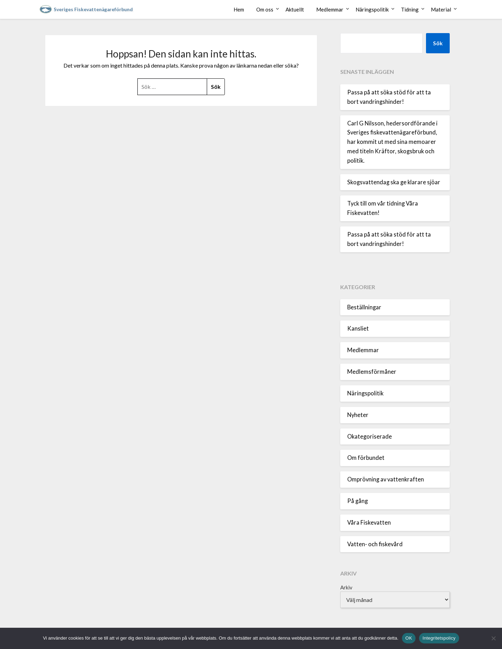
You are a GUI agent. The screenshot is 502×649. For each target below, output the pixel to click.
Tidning (410, 9)
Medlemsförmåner (371, 371)
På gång (357, 500)
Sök (438, 43)
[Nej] (493, 638)
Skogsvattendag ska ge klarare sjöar (393, 182)
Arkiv (346, 587)
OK (408, 638)
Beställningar (364, 307)
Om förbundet (366, 457)
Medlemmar (329, 9)
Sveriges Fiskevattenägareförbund (93, 9)
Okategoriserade (369, 436)
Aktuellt (295, 9)
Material (441, 9)
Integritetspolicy (439, 638)
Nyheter (357, 414)
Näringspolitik (372, 9)
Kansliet (358, 328)
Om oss (264, 9)
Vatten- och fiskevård (375, 544)
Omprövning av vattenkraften (385, 479)
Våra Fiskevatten (369, 522)
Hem (239, 9)
